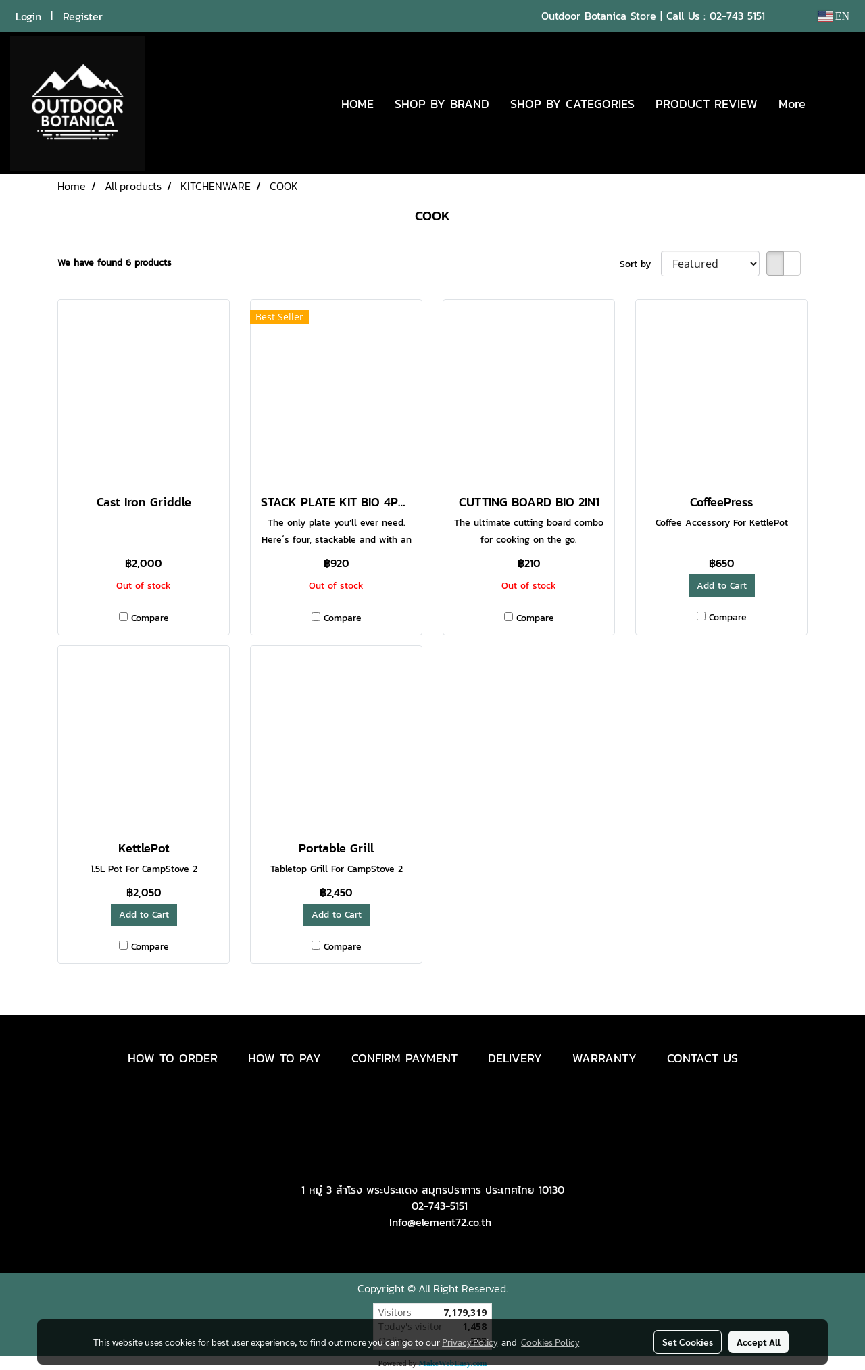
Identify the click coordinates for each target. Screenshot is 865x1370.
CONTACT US (702, 1058)
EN (833, 16)
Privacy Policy (469, 1342)
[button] (835, 103)
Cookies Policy (550, 1342)
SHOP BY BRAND (442, 104)
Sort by (640, 264)
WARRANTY (604, 1058)
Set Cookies (687, 1342)
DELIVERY (515, 1058)
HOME (357, 104)
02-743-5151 (440, 1206)
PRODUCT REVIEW (707, 104)
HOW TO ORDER (173, 1058)
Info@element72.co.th (440, 1222)
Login (28, 16)
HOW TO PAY (284, 1058)
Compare (150, 618)
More (792, 104)
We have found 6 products (114, 262)
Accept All (759, 1342)
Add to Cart (722, 586)
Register (83, 16)
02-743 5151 (737, 15)
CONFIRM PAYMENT (404, 1058)
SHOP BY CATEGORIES (572, 104)
